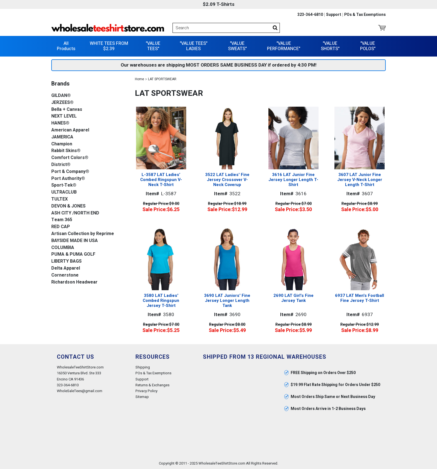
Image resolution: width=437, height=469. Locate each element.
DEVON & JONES (68, 206)
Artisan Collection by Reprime (82, 233)
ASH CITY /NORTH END (75, 213)
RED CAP (60, 226)
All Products (66, 46)
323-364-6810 (310, 15)
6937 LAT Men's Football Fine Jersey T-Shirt (359, 298)
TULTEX (59, 199)
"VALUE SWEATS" (237, 46)
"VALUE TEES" (153, 46)
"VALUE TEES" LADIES (193, 46)
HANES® (60, 123)
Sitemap (142, 396)
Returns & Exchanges (152, 384)
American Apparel (70, 130)
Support (333, 15)
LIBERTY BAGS (66, 261)
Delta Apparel (65, 268)
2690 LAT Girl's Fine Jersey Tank (293, 298)
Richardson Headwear (74, 282)
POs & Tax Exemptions (365, 15)
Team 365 (61, 220)
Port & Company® (70, 171)
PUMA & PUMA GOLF (73, 254)
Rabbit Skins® (66, 151)
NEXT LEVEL (64, 116)
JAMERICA (62, 137)
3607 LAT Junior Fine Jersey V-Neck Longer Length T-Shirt (359, 179)
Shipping (142, 367)
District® (61, 164)
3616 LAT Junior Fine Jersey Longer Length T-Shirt (293, 179)
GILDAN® (61, 95)
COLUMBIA (62, 247)
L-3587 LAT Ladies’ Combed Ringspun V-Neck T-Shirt (161, 179)
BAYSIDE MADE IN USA (74, 240)
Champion (61, 144)
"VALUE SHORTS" (330, 46)
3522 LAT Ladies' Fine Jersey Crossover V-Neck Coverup (227, 179)
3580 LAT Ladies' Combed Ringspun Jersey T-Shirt (161, 300)
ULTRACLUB (64, 192)
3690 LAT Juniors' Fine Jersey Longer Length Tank (227, 300)
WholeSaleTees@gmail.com (79, 390)
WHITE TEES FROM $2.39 (109, 46)
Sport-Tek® (63, 185)
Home (139, 78)
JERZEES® (62, 102)
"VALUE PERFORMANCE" (283, 46)
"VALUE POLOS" (367, 46)
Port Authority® (68, 178)
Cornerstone (65, 275)
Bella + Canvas (66, 109)
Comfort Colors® (69, 157)
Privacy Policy (146, 390)
